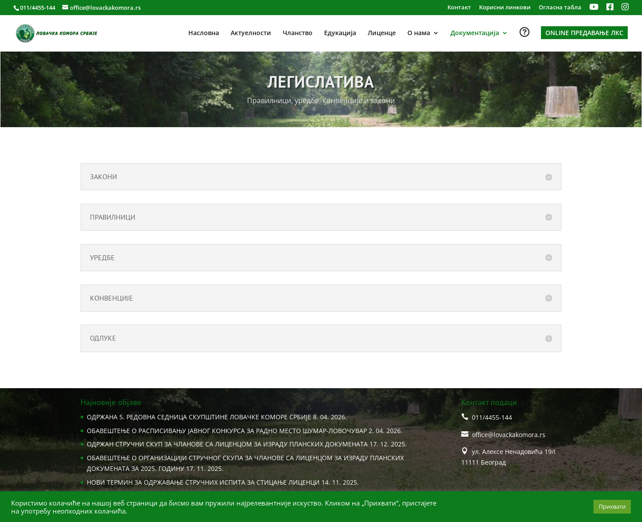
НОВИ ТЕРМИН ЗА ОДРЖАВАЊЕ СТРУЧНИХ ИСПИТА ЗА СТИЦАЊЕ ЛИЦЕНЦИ (203, 482)
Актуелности (251, 33)
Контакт (459, 7)
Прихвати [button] (612, 506)
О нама (418, 33)
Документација (475, 33)
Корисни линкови (505, 7)
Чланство (298, 33)
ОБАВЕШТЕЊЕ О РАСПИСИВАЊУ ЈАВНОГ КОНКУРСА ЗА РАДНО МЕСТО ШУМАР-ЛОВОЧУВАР (227, 430)
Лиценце (382, 33)
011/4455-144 (37, 8)
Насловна (203, 33)
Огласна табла (560, 7)
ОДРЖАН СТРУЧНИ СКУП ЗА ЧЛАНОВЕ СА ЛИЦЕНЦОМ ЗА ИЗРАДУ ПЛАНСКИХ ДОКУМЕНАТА (227, 444)
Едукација (340, 33)
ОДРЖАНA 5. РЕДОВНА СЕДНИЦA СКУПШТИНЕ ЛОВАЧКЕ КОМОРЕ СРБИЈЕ (199, 417)
